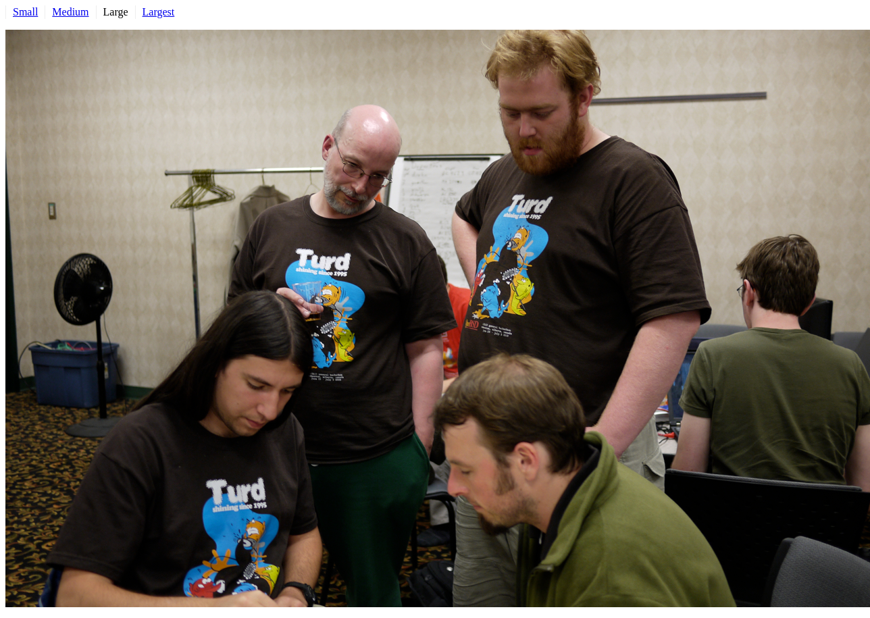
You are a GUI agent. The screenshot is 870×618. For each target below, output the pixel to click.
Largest (159, 12)
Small (25, 12)
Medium (70, 12)
